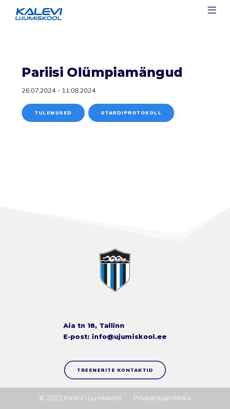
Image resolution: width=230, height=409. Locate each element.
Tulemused (53, 113)
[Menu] (213, 11)
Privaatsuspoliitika (162, 398)
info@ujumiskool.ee (129, 337)
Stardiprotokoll (131, 113)
